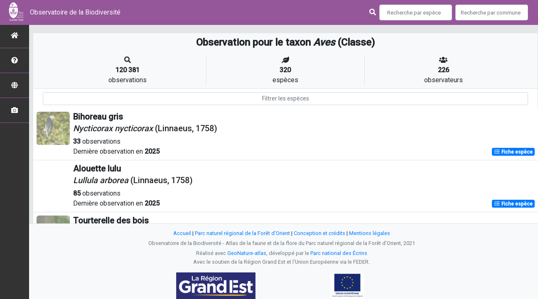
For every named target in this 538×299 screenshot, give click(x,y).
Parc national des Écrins (338, 253)
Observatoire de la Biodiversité (75, 12)
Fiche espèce (513, 152)
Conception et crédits (319, 233)
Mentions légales (369, 233)
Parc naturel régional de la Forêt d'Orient (242, 233)
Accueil (182, 233)
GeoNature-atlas (246, 253)
